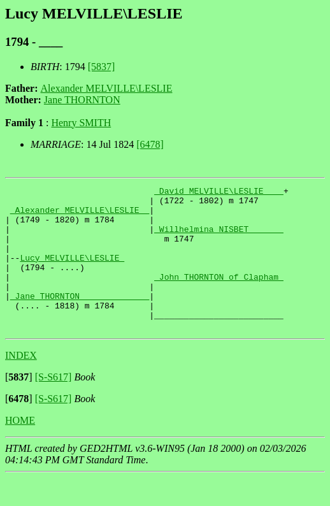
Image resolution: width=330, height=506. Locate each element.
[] (18, 405)
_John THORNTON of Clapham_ (218, 295)
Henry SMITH (81, 122)
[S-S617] (53, 405)
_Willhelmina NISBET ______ (218, 238)
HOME (20, 449)
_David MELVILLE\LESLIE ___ (218, 192)
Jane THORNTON (82, 99)
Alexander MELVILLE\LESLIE (107, 88)
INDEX (21, 384)
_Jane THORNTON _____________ (79, 318)
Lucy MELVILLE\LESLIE (72, 272)
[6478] (150, 144)
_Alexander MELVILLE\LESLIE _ (79, 215)
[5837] (101, 66)
